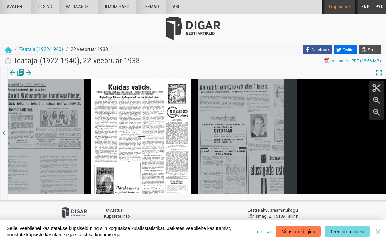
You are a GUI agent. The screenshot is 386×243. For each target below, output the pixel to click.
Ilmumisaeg (117, 6)
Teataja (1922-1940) (41, 49)
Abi (176, 6)
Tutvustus (113, 204)
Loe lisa (262, 231)
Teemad (151, 6)
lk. (41, 77)
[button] (46, 77)
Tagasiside (114, 216)
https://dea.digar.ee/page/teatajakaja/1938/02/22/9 (58, 96)
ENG (365, 6)
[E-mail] (370, 49)
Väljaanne (17, 77)
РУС (379, 6)
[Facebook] (317, 49)
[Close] (378, 231)
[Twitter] (345, 49)
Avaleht (15, 6)
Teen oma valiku (347, 231)
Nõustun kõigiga (298, 231)
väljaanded (79, 6)
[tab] (17, 77)
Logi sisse (339, 6)
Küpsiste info (117, 210)
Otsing (45, 6)
